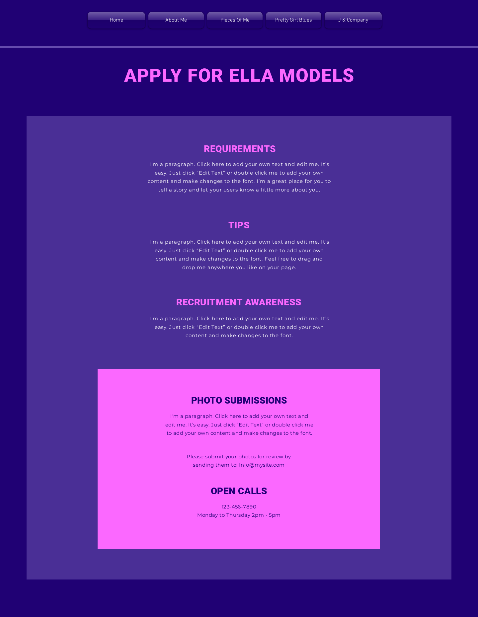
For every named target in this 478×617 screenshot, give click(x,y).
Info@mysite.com (262, 465)
